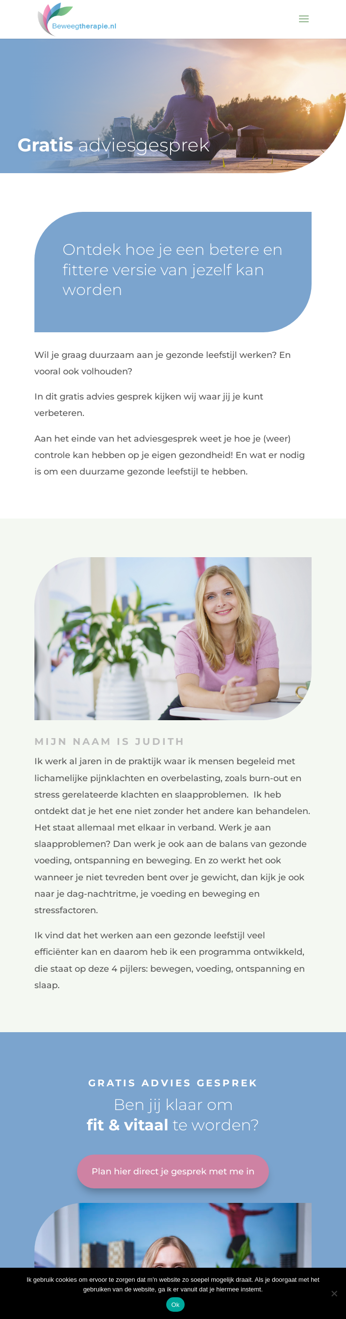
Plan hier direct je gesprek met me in (173, 1171)
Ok (175, 1304)
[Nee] (334, 1293)
